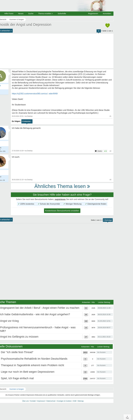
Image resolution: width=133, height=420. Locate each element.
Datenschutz (50, 401)
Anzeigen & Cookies (64, 401)
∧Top (127, 417)
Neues (20, 13)
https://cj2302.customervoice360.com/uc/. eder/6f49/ (35, 94)
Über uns (25, 401)
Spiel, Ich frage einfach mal (17, 378)
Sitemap (81, 401)
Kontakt (33, 401)
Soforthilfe (62, 13)
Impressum (41, 401)
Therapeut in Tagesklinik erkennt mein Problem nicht (32, 365)
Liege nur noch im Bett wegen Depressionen (27, 371)
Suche (30, 13)
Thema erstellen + (45, 13)
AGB (74, 401)
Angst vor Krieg (9, 320)
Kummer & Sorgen (17, 389)
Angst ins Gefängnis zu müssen (19, 336)
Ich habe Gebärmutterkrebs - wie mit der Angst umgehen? (35, 314)
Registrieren (93, 13)
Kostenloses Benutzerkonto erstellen (62, 211)
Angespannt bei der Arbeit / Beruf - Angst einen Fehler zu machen (39, 307)
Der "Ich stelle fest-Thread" (17, 352)
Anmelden (107, 13)
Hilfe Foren (8, 13)
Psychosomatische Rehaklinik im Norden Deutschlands (34, 358)
